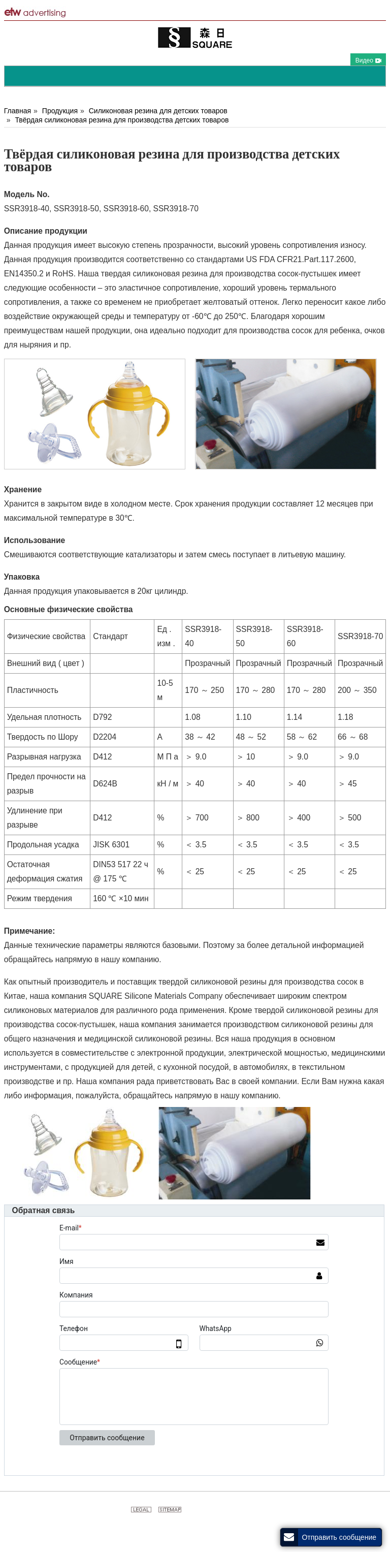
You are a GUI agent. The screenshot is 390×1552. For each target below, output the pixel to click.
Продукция (60, 111)
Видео (368, 60)
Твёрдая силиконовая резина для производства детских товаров (122, 120)
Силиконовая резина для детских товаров (158, 111)
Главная (17, 111)
